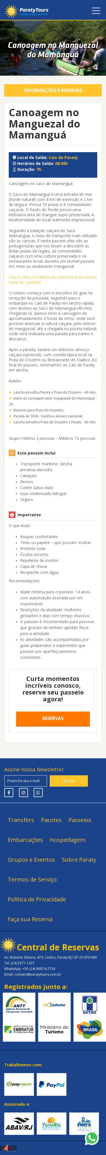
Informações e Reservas (53, 90)
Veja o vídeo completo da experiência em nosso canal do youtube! (53, 279)
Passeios (79, 820)
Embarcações (25, 840)
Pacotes (51, 820)
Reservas (53, 718)
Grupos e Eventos (31, 859)
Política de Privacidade (37, 899)
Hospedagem (67, 840)
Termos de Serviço (32, 879)
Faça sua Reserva (30, 919)
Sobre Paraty (79, 859)
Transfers (21, 820)
